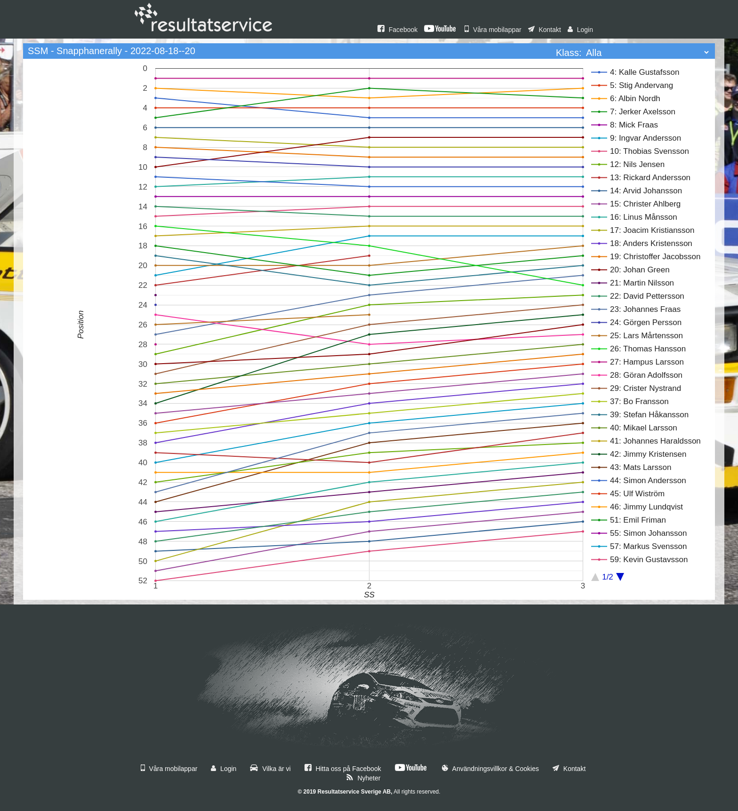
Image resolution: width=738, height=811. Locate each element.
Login (580, 29)
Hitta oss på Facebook (343, 768)
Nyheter (363, 778)
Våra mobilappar (493, 29)
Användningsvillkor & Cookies (490, 768)
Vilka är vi (270, 768)
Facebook (397, 29)
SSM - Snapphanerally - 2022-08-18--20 (111, 51)
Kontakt (544, 29)
